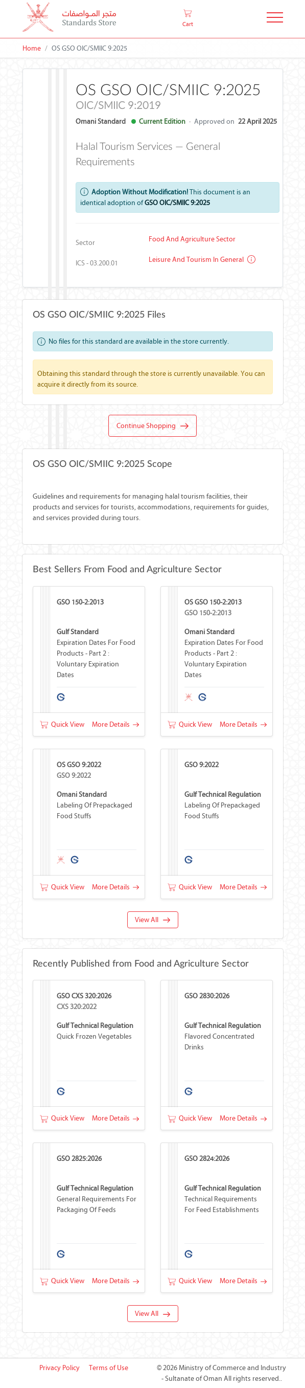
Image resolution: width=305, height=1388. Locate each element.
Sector (85, 242)
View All (152, 919)
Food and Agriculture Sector (192, 239)
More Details (115, 724)
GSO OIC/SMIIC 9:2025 (177, 202)
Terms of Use (108, 1367)
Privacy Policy (59, 1367)
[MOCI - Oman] (69, 19)
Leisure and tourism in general (202, 259)
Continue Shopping (152, 426)
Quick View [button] (62, 724)
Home (31, 48)
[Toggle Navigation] (275, 19)
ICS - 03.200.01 (97, 263)
